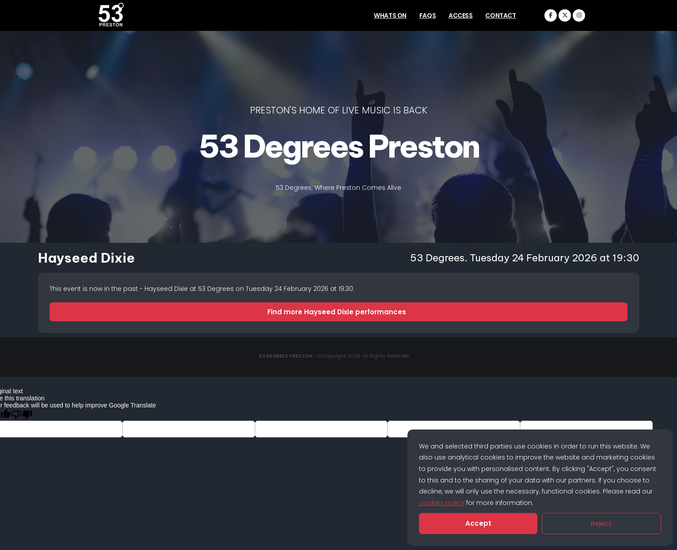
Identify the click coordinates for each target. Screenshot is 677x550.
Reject (601, 523)
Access (461, 15)
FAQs (427, 15)
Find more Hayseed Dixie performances (338, 311)
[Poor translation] (21, 415)
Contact (500, 15)
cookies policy (441, 502)
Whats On (390, 15)
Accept (478, 523)
